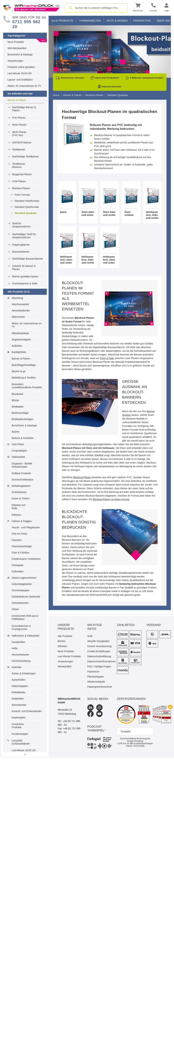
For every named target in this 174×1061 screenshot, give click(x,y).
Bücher (15, 432)
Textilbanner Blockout (18, 165)
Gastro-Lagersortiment (24, 578)
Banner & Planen (17, 100)
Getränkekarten (20, 603)
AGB (90, 636)
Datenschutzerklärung (99, 656)
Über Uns (163, 20)
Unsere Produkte (66, 626)
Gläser (15, 609)
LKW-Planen (19, 181)
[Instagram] (99, 707)
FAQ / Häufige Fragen (99, 666)
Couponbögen (19, 450)
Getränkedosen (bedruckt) (26, 596)
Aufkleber (17, 346)
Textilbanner (18, 149)
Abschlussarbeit (20, 304)
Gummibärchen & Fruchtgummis (21, 627)
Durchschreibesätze (22, 479)
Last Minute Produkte (69, 656)
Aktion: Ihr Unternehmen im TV (24, 86)
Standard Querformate (26, 207)
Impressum (93, 671)
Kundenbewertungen (140, 743)
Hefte (14, 648)
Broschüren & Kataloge (20, 54)
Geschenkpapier (21, 590)
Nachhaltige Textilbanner (25, 156)
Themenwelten (90, 20)
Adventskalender (21, 310)
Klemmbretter (19, 705)
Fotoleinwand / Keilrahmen (26, 559)
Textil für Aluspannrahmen (21, 225)
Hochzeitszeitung (21, 661)
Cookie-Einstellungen (98, 651)
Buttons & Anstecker (23, 438)
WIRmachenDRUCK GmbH (69, 700)
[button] (138, 8)
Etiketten (16, 515)
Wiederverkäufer (96, 681)
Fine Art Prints (19, 534)
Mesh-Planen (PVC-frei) (19, 134)
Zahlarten (126, 625)
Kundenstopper (20, 734)
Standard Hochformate (26, 200)
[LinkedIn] (90, 707)
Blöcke (15, 400)
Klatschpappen (20, 686)
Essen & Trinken (21, 498)
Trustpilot (125, 731)
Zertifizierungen (131, 699)
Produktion (142, 20)
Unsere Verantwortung (99, 646)
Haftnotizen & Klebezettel (25, 636)
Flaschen (17, 540)
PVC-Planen (19, 117)
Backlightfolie (19, 352)
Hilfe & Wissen (117, 20)
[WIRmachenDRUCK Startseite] (31, 7)
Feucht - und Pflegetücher (26, 527)
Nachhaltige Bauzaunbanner (27, 258)
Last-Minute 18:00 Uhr (20, 73)
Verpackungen (15, 61)
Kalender (16, 667)
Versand (154, 625)
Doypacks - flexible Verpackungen (22, 465)
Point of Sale (107, 358)
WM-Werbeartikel (17, 48)
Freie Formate (22, 194)
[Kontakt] (153, 8)
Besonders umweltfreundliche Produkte (27, 386)
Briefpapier (18, 406)
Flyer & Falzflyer (20, 552)
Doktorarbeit (18, 457)
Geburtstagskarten (22, 584)
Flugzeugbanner (21, 244)
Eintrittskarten (19, 492)
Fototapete (17, 565)
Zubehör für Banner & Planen (24, 268)
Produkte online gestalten (21, 67)
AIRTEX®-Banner (21, 142)
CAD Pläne (18, 444)
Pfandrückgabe (95, 676)
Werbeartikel (64, 666)
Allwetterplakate (20, 333)
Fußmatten (18, 571)
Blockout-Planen (21, 188)
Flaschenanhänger (22, 546)
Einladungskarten (21, 486)
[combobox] (96, 7)
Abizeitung (17, 298)
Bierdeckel (17, 394)
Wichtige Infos (94, 626)
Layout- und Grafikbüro (20, 79)
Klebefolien (18, 698)
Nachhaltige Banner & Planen (24, 109)
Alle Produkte (62, 20)
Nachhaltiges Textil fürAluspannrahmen (24, 236)
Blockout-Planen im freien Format (111, 499)
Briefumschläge (20, 413)
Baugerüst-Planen (22, 174)
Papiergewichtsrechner (99, 686)
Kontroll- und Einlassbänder (27, 711)
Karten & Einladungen (23, 673)
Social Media (97, 699)
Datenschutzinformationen (99, 661)
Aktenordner (18, 317)
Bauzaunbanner (20, 251)
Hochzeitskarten (20, 654)
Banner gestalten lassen (25, 276)
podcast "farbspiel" (96, 728)
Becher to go (19, 371)
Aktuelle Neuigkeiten (98, 641)
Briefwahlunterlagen (22, 419)
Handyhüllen (18, 642)
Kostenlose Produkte (18, 726)
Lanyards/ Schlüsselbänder (21, 742)
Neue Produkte (16, 42)
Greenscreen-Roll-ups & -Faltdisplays (25, 617)
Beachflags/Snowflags (24, 365)
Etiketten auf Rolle (18, 507)
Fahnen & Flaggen (22, 521)
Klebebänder (19, 692)
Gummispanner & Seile (24, 283)
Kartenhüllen (19, 680)
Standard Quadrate (25, 213)
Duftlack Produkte (21, 473)
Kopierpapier (19, 717)
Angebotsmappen (21, 339)
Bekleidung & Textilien (24, 377)
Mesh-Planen (19, 124)
